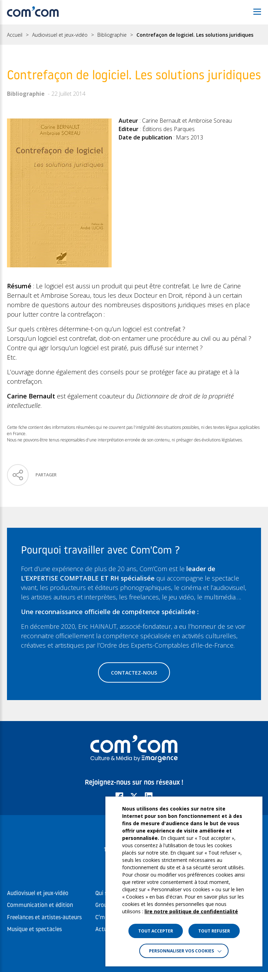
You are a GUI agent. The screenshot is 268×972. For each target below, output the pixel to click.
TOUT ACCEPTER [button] (155, 931)
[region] (134, 34)
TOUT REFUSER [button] (214, 931)
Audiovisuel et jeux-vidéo (60, 35)
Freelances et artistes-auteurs (44, 918)
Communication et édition (40, 905)
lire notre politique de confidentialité (191, 911)
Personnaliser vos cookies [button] (181, 951)
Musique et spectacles (34, 930)
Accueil (14, 35)
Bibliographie (112, 35)
